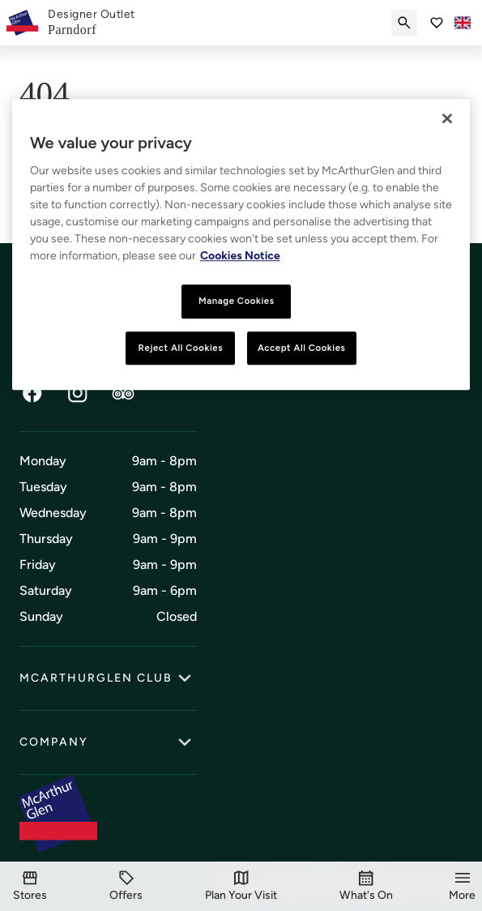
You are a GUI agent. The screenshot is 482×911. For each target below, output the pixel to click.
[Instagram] (78, 393)
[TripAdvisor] (123, 393)
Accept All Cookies (302, 347)
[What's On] (366, 886)
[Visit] (241, 886)
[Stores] (30, 886)
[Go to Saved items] (437, 23)
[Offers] (126, 886)
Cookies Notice (240, 256)
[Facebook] (32, 393)
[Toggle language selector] (463, 23)
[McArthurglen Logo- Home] (22, 23)
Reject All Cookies (181, 347)
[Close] (447, 118)
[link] (91, 22)
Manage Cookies (236, 300)
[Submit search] (404, 23)
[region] (241, 245)
